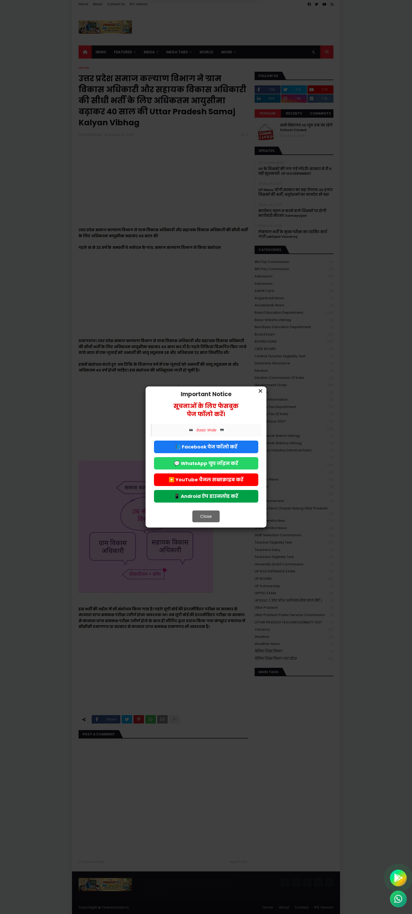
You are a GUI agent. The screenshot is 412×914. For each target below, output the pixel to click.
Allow (232, 26)
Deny (179, 26)
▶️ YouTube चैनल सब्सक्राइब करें (206, 479)
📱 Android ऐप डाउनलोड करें (206, 496)
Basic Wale (207, 430)
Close (206, 516)
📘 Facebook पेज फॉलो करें (206, 446)
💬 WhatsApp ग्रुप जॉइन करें (206, 463)
